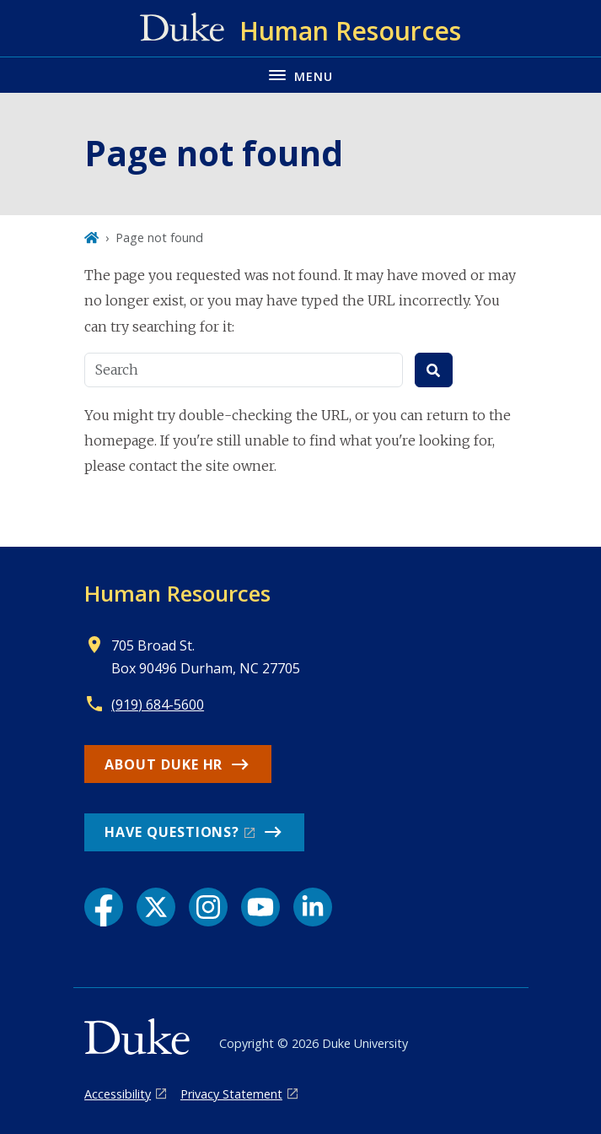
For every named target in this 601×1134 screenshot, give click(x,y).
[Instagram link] (208, 907)
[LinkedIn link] (312, 907)
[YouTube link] (260, 907)
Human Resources (177, 593)
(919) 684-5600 (157, 704)
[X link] (156, 907)
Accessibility (117, 1094)
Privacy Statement (231, 1094)
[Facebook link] (103, 907)
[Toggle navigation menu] (300, 75)
